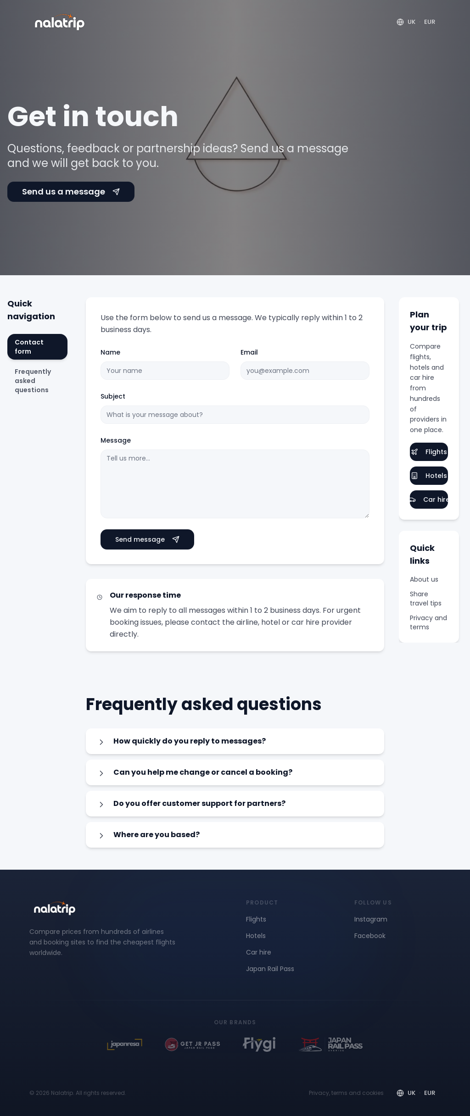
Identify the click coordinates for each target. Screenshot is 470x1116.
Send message (147, 539)
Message (116, 440)
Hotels (429, 475)
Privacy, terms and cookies (346, 1093)
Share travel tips (426, 598)
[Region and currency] (416, 22)
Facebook (370, 935)
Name (110, 352)
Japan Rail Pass (270, 968)
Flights (429, 451)
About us (424, 579)
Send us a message (71, 191)
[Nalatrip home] (59, 22)
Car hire (429, 499)
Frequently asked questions (33, 380)
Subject (113, 396)
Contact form (29, 347)
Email (249, 352)
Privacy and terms (428, 622)
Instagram (370, 919)
